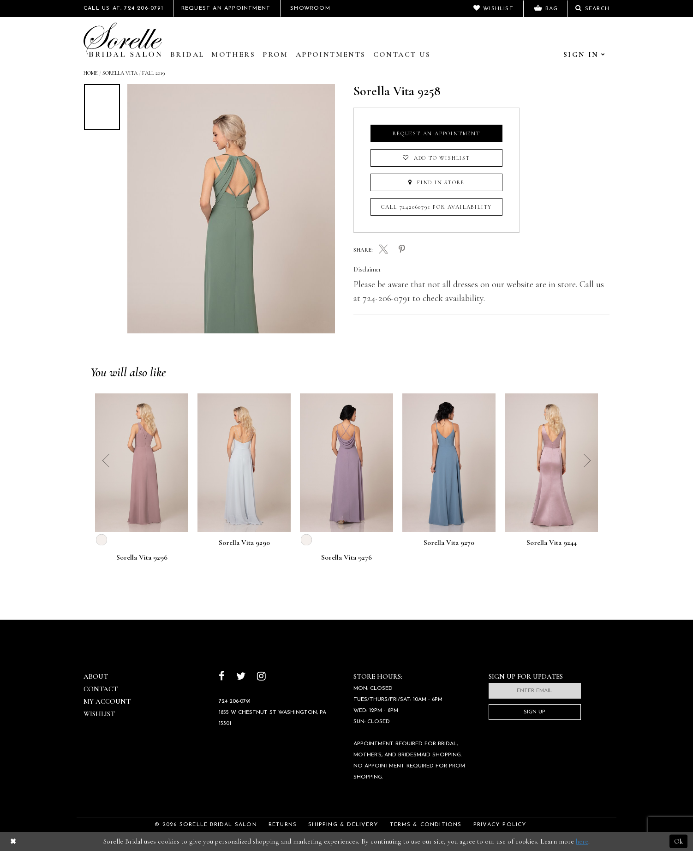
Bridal (187, 54)
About (96, 676)
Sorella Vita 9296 (141, 558)
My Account (107, 701)
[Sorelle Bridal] (123, 40)
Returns (283, 824)
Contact (101, 689)
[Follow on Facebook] (221, 677)
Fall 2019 (153, 73)
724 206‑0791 (235, 701)
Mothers (233, 54)
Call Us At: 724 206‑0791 (123, 8)
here (582, 841)
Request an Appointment (436, 133)
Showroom (310, 8)
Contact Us (402, 54)
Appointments (331, 54)
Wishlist (99, 714)
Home (91, 73)
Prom (275, 54)
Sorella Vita (119, 73)
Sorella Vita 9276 (346, 558)
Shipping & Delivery (343, 824)
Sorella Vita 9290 (244, 543)
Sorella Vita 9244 (551, 543)
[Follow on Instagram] (261, 677)
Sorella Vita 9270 (449, 543)
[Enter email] (535, 691)
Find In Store (436, 182)
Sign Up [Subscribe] (534, 712)
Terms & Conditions (426, 824)
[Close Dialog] (13, 841)
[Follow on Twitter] (241, 677)
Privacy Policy (500, 824)
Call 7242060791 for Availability (436, 207)
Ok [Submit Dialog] (678, 841)
